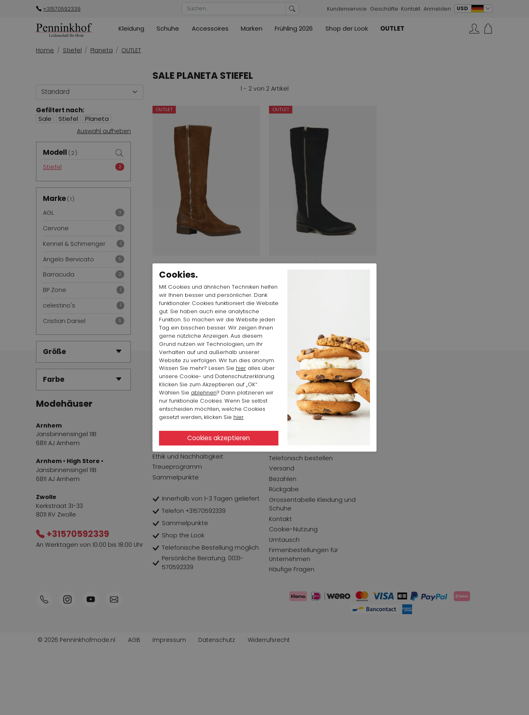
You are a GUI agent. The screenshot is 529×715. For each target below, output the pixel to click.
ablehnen (204, 392)
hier (241, 368)
